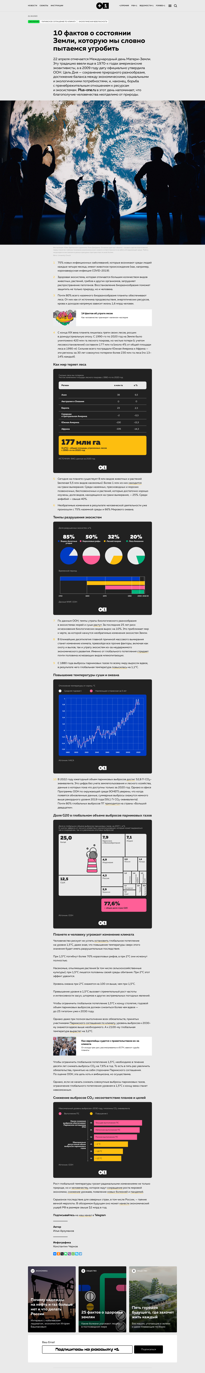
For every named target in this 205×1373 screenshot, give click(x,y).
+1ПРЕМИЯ (124, 6)
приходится (112, 803)
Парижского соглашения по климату (92, 1023)
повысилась (119, 667)
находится (135, 483)
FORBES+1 (160, 6)
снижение (74, 1191)
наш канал (85, 1215)
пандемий (137, 1191)
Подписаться (148, 1349)
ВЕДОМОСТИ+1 (146, 6)
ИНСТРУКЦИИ (57, 6)
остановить (101, 940)
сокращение (115, 1187)
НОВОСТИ (32, 6)
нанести (124, 1203)
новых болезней (117, 1191)
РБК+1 (134, 6)
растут (98, 625)
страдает (143, 651)
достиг (131, 779)
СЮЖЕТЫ (44, 6)
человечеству (79, 1187)
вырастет (75, 1031)
